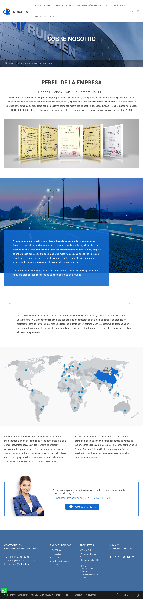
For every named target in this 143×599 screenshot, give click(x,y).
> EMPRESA (55, 550)
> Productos (55, 554)
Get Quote (127, 595)
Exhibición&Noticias (92, 5)
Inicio (11, 63)
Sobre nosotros (49, 11)
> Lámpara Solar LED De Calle (89, 561)
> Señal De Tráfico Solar (88, 555)
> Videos (54, 565)
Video (107, 5)
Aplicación (74, 5)
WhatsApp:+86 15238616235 (20, 560)
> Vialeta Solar (86, 550)
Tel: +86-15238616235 (98, 498)
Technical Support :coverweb (84, 595)
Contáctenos (118, 5)
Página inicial (38, 11)
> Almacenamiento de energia (89, 576)
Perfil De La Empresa (43, 63)
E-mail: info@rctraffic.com (67, 498)
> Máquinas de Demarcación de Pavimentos (87, 569)
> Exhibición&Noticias (59, 561)
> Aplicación (55, 557)
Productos (61, 5)
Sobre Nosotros (24, 63)
